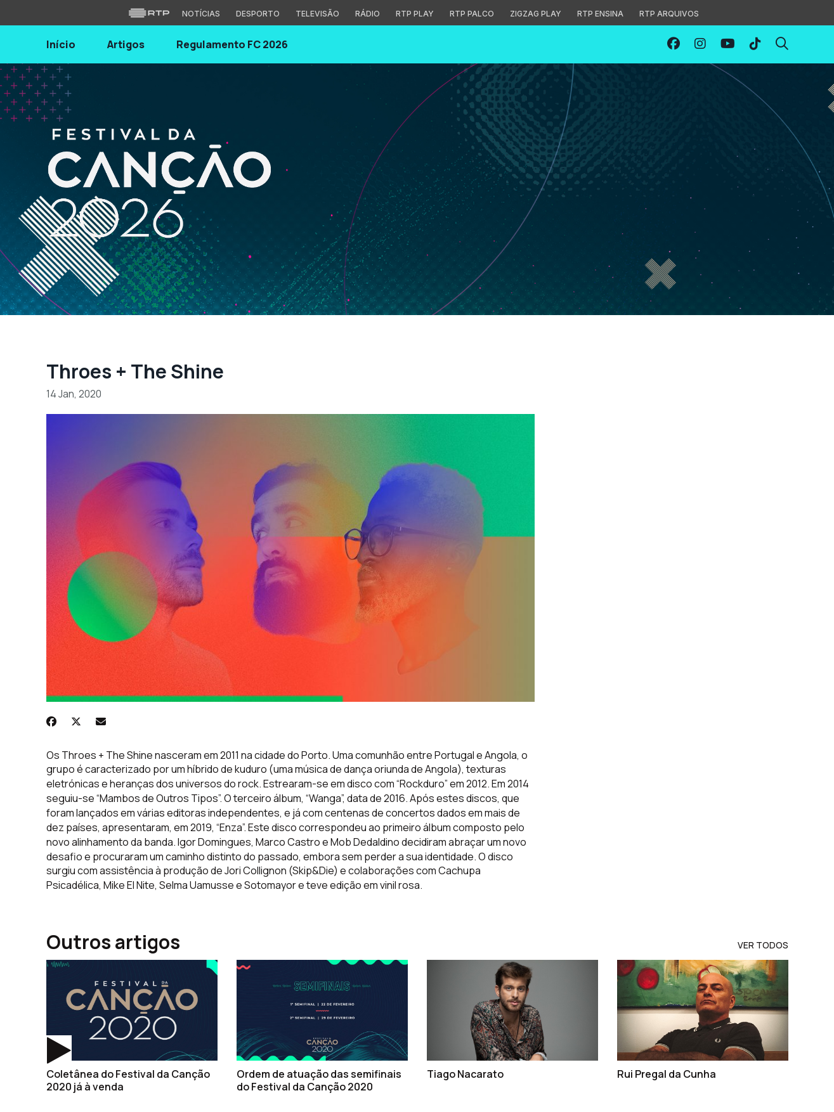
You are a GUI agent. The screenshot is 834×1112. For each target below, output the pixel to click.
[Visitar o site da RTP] (149, 12)
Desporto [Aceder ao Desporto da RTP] (258, 13)
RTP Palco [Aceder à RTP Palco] (472, 13)
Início (60, 44)
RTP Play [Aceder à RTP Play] (415, 13)
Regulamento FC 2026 (232, 44)
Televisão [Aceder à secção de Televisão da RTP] (317, 13)
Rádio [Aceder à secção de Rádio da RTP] (367, 13)
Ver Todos (763, 945)
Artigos (126, 44)
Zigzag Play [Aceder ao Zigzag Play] (535, 13)
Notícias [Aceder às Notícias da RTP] (201, 13)
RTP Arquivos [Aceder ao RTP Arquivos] (669, 13)
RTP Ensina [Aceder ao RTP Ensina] (600, 13)
